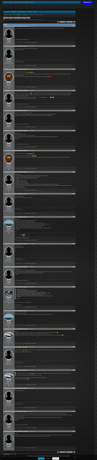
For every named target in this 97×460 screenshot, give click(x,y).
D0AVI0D (9, 132)
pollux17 (9, 28)
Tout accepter (41, 458)
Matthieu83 (8, 413)
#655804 (73, 310)
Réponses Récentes (17, 17)
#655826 (73, 328)
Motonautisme (10, 19)
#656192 (73, 411)
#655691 (73, 216)
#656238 (73, 431)
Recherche (24, 17)
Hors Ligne (9, 38)
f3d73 (29, 39)
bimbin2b (9, 433)
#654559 (73, 90)
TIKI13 (8, 112)
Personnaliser (55, 458)
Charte (28, 17)
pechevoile (8, 71)
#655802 (73, 266)
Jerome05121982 (9, 174)
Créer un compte (22, 42)
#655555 (73, 171)
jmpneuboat (30, 424)
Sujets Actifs (11, 17)
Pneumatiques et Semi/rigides (18, 19)
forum (6, 19)
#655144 (73, 130)
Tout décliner (48, 458)
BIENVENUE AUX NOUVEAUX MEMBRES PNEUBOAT (34, 19)
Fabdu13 (9, 331)
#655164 (73, 150)
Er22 (9, 92)
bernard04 (9, 48)
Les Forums (6, 17)
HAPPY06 (9, 219)
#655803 (73, 286)
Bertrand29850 (9, 269)
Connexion (17, 42)
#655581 (73, 193)
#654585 (73, 110)
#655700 (73, 243)
